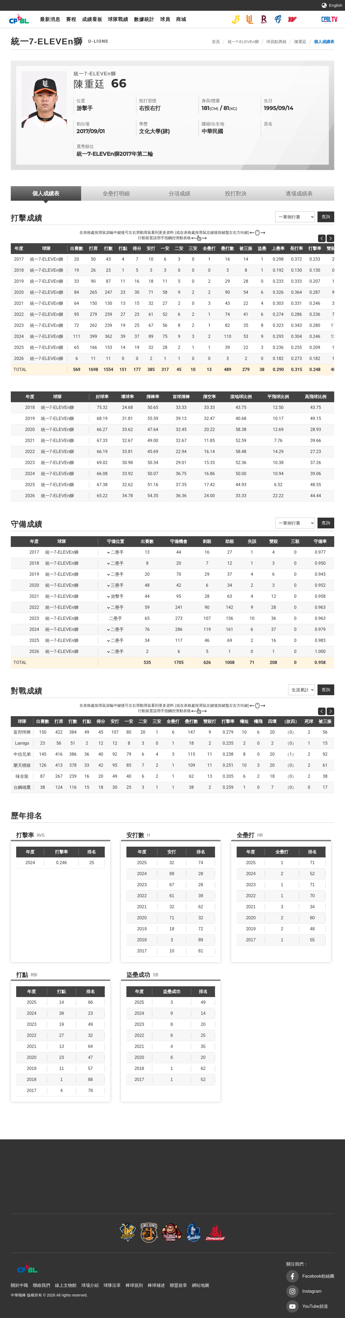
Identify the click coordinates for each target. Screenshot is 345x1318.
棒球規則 (134, 1285)
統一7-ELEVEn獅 (250, 19)
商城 (181, 19)
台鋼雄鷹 (306, 19)
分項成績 (179, 193)
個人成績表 (324, 41)
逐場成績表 (299, 193)
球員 (165, 19)
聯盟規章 (178, 1285)
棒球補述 (156, 1285)
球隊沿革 (112, 1285)
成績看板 (92, 19)
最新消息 (50, 19)
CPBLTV (329, 19)
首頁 (216, 41)
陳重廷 (300, 41)
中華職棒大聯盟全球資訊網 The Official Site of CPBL (19, 20)
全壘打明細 (116, 193)
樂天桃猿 (264, 19)
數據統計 (144, 19)
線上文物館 (66, 1285)
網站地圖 (200, 1285)
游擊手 (117, 596)
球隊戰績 (118, 19)
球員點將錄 (276, 41)
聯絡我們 (41, 1285)
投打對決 (236, 193)
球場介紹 (90, 1285)
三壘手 (117, 585)
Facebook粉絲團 (318, 1276)
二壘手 (117, 552)
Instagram (312, 1291)
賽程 (71, 19)
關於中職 (19, 1285)
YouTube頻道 (315, 1306)
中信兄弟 (236, 19)
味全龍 (292, 19)
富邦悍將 (278, 19)
